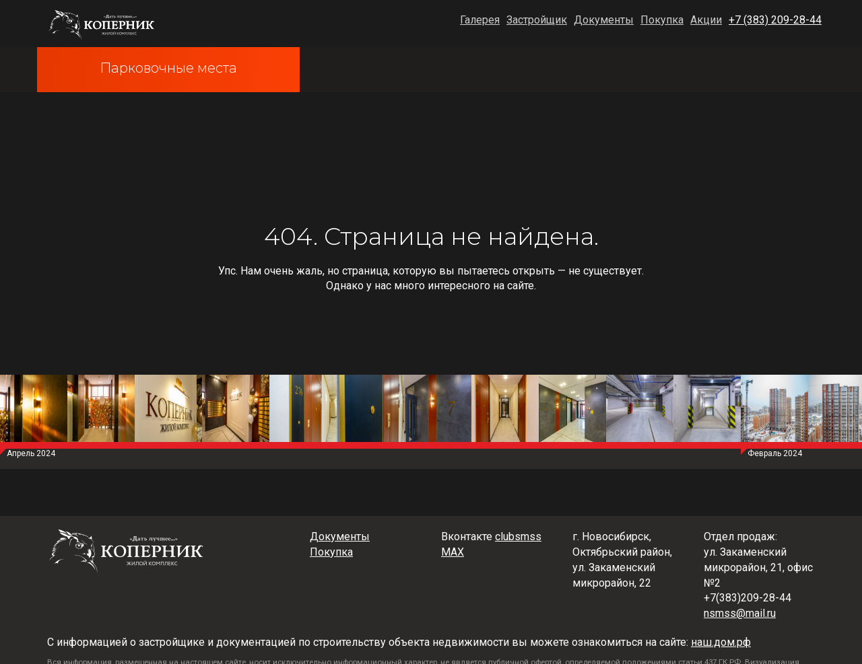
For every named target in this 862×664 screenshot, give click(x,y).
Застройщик (536, 19)
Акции (706, 19)
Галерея (480, 19)
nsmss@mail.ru (740, 613)
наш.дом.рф (721, 642)
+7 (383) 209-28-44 (775, 19)
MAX (452, 552)
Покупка (662, 19)
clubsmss (518, 536)
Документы (604, 19)
